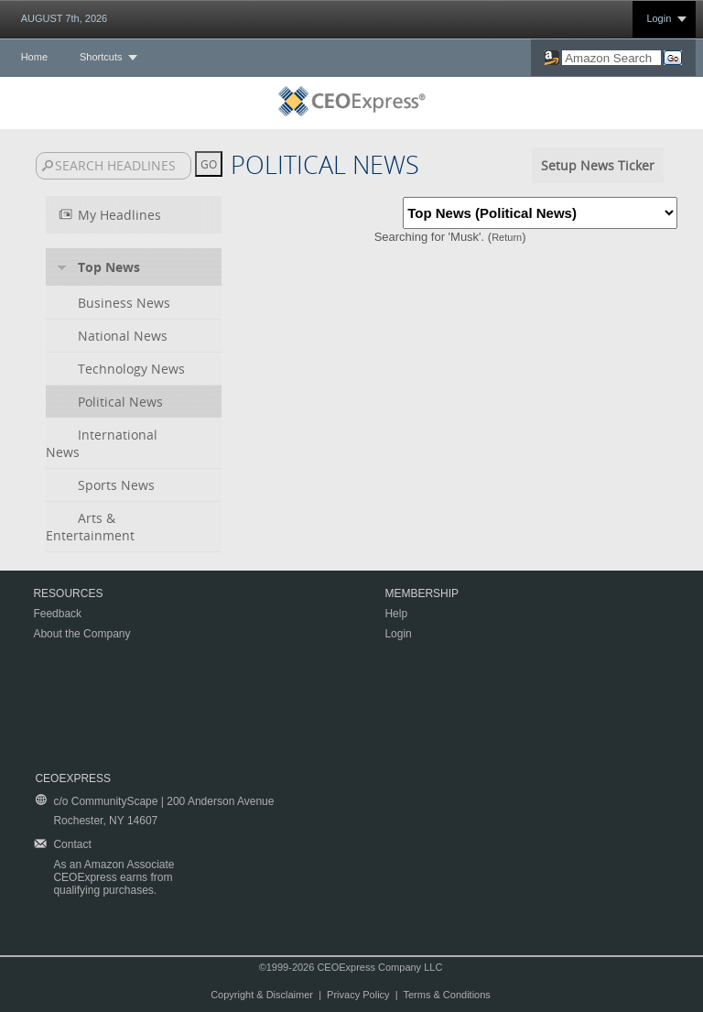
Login (658, 18)
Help (395, 613)
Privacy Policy (358, 994)
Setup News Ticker (597, 165)
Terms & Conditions (446, 994)
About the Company (81, 633)
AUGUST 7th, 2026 (64, 18)
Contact (72, 844)
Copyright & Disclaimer (262, 994)
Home (34, 56)
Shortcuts (101, 56)
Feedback (57, 613)
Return (507, 237)
